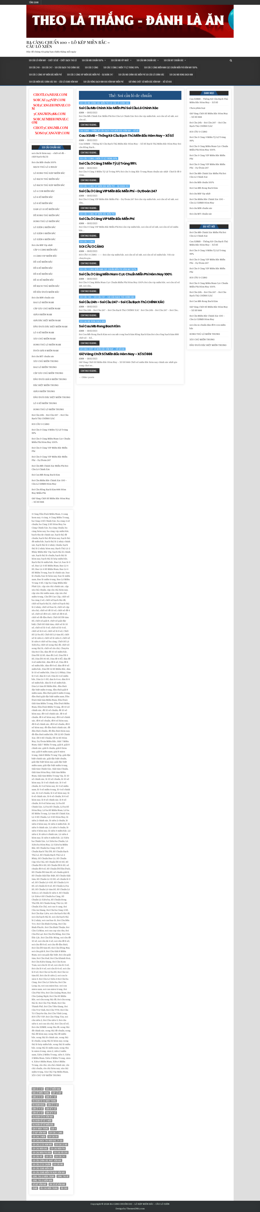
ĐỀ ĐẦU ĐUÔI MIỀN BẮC (46, 292)
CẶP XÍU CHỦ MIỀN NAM (46, 308)
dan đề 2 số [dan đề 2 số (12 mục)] (51, 1096)
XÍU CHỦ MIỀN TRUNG (45, 361)
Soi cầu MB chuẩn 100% (92, 60)
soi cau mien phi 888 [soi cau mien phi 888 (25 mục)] (41, 1152)
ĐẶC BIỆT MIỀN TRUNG (45, 385)
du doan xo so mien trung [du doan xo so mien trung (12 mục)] (44, 1100)
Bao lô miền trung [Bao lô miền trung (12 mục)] (40, 1092)
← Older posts (86, 377)
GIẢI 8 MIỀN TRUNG (44, 391)
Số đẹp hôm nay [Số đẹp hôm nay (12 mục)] (39, 1184)
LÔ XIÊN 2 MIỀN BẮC (44, 227)
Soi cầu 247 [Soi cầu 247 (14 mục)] (60, 1156)
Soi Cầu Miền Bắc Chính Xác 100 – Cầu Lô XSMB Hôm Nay (53, 81)
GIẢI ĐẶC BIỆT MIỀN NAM (47, 320)
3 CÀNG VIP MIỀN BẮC (45, 256)
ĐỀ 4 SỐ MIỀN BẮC (43, 262)
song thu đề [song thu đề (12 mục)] (62, 1176)
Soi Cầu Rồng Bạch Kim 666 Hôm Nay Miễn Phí (103, 81)
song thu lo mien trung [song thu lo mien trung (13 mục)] (43, 1176)
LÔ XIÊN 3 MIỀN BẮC (44, 233)
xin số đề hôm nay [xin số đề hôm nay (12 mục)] (57, 1184)
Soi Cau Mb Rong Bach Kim (181, 74)
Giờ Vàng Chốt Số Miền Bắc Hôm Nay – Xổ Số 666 (150, 81)
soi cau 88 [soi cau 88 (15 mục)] (53, 1136)
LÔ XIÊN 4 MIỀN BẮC (44, 239)
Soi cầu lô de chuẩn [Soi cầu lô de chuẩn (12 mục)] (41, 1164)
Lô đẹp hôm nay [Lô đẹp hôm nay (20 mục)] (39, 1132)
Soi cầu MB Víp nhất (120, 60)
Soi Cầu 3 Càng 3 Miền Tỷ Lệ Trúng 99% (121, 67)
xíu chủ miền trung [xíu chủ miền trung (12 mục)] (49, 1188)
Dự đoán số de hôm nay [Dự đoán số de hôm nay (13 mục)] (42, 1116)
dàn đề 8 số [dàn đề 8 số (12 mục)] (51, 1112)
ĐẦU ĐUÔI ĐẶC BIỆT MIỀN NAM (50, 326)
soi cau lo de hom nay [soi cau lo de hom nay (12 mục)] (42, 1144)
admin (81, 113)
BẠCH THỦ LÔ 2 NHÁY (45, 167)
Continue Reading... (90, 125)
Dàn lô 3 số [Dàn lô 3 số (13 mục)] (53, 1104)
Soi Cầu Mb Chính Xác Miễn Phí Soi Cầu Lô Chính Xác (141, 74)
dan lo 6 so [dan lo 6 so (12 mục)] (37, 1096)
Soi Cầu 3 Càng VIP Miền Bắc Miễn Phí (45, 74)
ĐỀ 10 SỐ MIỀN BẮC (43, 280)
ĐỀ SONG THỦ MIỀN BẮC (46, 215)
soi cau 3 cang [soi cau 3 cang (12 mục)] (55, 1132)
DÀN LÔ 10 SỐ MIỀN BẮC (46, 209)
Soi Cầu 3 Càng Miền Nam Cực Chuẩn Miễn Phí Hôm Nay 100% (170, 67)
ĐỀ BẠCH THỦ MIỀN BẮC (46, 286)
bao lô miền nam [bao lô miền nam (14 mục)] (53, 1088)
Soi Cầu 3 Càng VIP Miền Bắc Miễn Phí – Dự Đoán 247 (90, 74)
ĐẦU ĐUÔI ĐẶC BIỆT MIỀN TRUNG (51, 397)
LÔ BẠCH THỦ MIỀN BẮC (46, 179)
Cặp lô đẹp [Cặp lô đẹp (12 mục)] (57, 1092)
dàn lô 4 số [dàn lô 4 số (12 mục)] (37, 1108)
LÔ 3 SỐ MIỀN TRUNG (45, 403)
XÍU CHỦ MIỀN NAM (44, 338)
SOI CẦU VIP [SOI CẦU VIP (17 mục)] (37, 1156)
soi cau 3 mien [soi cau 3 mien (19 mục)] (38, 1136)
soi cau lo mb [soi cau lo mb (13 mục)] (61, 1144)
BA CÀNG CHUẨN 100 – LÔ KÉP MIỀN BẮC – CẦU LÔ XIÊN (68, 44)
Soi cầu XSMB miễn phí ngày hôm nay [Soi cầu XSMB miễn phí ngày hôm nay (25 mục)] (48, 1172)
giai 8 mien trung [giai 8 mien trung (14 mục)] (40, 1128)
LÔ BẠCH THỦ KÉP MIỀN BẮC (49, 185)
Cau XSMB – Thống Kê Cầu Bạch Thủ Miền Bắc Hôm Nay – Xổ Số (109, 130)
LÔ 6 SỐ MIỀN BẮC (43, 197)
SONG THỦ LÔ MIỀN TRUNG (48, 409)
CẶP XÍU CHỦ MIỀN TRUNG (48, 373)
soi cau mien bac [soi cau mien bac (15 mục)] (39, 1148)
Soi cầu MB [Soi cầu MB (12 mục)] (58, 1164)
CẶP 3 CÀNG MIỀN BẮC (45, 250)
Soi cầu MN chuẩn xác (146, 60)
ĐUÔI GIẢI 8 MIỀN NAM (46, 350)
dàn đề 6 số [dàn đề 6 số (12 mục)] (37, 1112)
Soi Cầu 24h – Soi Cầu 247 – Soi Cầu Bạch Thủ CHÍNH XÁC (54, 67)
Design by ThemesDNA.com (130, 1209)
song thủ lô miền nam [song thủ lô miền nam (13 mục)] (42, 1180)
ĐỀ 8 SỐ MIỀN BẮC (43, 274)
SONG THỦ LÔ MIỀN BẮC (46, 221)
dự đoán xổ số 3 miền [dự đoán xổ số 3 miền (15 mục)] (41, 1120)
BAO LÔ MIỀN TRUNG (45, 367)
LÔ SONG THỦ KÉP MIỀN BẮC (49, 173)
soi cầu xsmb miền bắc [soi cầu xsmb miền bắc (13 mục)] (42, 1168)
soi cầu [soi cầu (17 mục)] (48, 1156)
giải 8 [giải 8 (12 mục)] (53, 1128)
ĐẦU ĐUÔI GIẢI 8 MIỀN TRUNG (49, 379)
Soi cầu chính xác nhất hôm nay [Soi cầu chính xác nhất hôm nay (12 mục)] (46, 1160)
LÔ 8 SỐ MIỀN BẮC (43, 203)
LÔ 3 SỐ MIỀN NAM (43, 332)
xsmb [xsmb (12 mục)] (34, 1188)
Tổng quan (33, 2)
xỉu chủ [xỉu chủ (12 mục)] (64, 1188)
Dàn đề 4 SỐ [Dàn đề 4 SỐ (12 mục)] (51, 1108)
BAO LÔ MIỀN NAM (43, 302)
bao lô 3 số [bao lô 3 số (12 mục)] (37, 1088)
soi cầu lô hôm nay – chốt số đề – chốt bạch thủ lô (53, 60)
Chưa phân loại (197, 108)
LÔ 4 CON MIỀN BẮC (44, 191)
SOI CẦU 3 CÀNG (91, 67)
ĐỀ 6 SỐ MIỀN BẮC (43, 268)
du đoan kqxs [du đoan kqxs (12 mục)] (38, 1104)
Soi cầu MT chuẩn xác (173, 60)
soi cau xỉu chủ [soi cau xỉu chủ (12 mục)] (61, 1152)
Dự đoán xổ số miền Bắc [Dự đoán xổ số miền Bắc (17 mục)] (43, 1124)
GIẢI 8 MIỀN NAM (42, 314)
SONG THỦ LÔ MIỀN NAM (47, 344)
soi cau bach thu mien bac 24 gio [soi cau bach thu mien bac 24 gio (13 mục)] (47, 1140)
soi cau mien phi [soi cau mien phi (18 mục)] (57, 1148)
